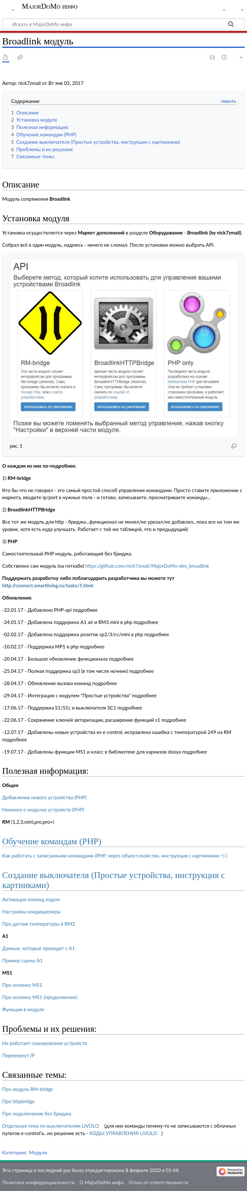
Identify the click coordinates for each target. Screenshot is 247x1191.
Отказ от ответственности (158, 1182)
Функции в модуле (23, 1009)
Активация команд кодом (31, 899)
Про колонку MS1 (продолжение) (40, 997)
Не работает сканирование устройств (44, 1043)
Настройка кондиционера (31, 911)
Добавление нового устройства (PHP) (44, 797)
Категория (13, 1152)
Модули (38, 1152)
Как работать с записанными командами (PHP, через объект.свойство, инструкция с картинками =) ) (114, 855)
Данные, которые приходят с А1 (38, 948)
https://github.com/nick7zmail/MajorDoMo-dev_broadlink (147, 566)
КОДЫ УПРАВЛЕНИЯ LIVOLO (123, 1133)
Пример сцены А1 (22, 960)
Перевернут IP (18, 1055)
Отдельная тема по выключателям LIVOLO (50, 1126)
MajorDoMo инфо (50, 6)
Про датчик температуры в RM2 (38, 924)
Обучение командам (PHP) (51, 841)
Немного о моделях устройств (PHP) (43, 809)
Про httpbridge (18, 1101)
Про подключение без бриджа (36, 1113)
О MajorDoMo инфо (101, 1182)
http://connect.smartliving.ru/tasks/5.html (47, 585)
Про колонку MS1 (22, 985)
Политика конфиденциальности (38, 1182)
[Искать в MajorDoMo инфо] (123, 24)
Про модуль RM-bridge (27, 1089)
